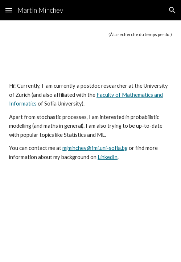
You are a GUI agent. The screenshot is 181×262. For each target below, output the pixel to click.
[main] (90, 34)
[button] (8, 10)
